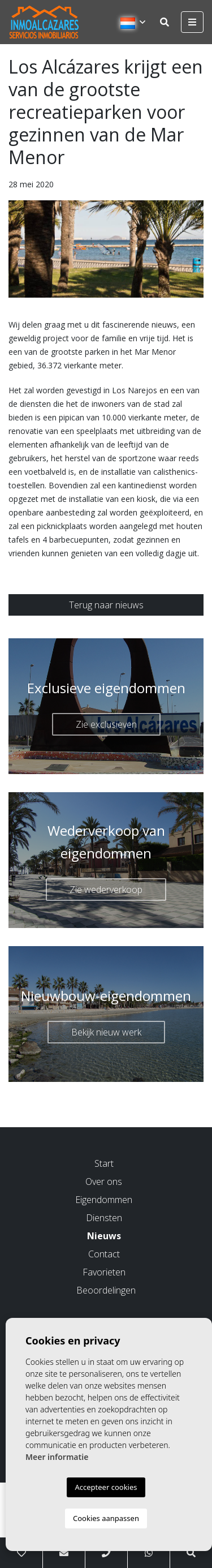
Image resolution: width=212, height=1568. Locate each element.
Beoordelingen (106, 1290)
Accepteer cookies (106, 1487)
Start (104, 1163)
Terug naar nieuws (106, 605)
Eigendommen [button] (103, 1199)
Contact (104, 1254)
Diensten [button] (104, 1218)
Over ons (103, 1181)
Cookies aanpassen (106, 1518)
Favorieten (104, 1272)
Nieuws (104, 1236)
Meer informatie (56, 1456)
